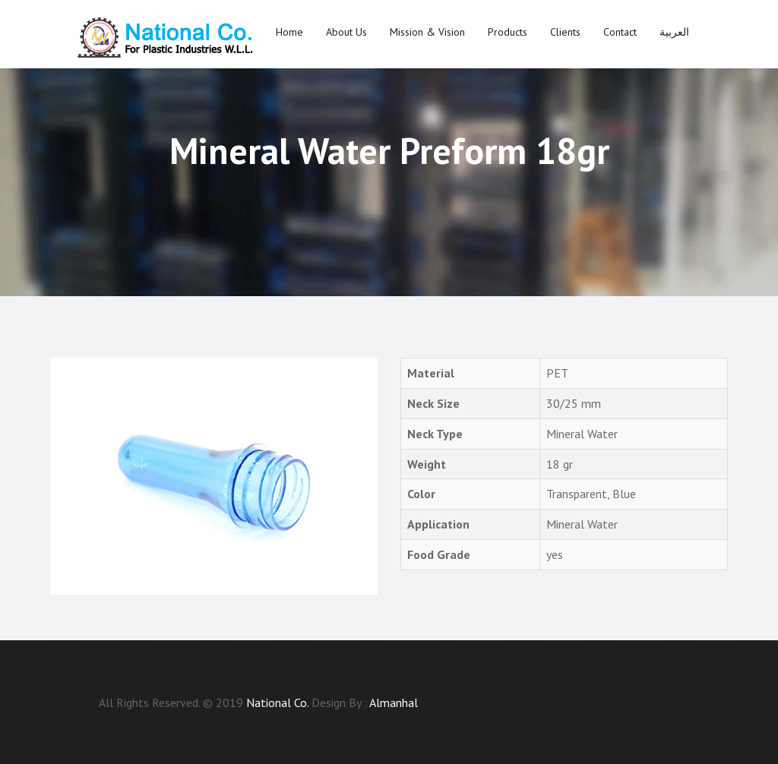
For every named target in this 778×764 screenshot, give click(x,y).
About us (346, 32)
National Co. (277, 702)
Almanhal (393, 702)
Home (289, 32)
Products (507, 32)
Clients (565, 32)
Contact (620, 32)
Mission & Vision (427, 32)
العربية (674, 32)
